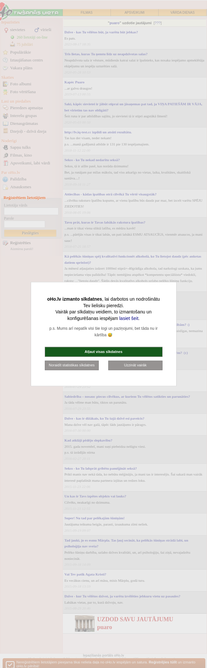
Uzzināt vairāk (135, 365)
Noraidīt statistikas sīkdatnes (72, 365)
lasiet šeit (128, 318)
